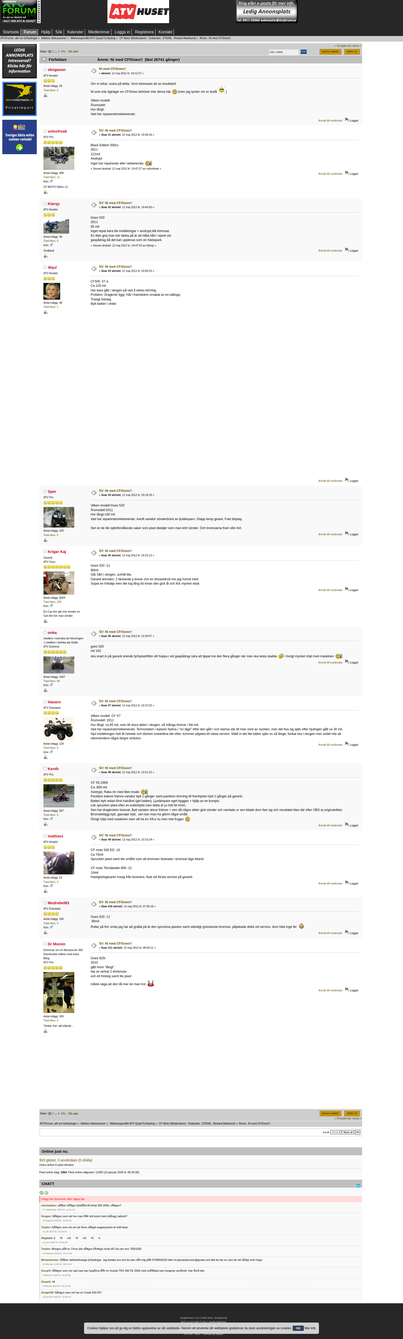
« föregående (342, 45)
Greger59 (47, 1292)
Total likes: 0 (50, 90)
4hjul (52, 267)
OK (298, 1328)
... (56, 51)
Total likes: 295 (52, 601)
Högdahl (46, 1238)
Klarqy (54, 203)
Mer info (310, 1328)
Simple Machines (217, 1321)
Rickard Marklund (184, 38)
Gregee (46, 1216)
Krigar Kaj (57, 551)
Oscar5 (45, 1270)
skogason (57, 69)
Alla (63, 51)
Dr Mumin (57, 944)
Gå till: (326, 1132)
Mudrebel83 (58, 903)
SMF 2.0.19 (187, 1321)
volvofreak (57, 131)
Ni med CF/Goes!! (112, 69)
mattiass (55, 836)
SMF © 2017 (200, 1321)
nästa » (357, 45)
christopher (48, 1205)
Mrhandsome (49, 1259)
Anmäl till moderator (330, 120)
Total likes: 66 (51, 680)
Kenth (53, 769)
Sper (52, 491)
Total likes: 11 (51, 177)
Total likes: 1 (50, 306)
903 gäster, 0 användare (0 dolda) (65, 1160)
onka (52, 632)
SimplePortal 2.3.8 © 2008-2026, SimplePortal (203, 1318)
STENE (167, 38)
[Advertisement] (74, 11)
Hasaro (54, 702)
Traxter (45, 1227)
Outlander (154, 38)
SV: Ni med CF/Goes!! (115, 130)
